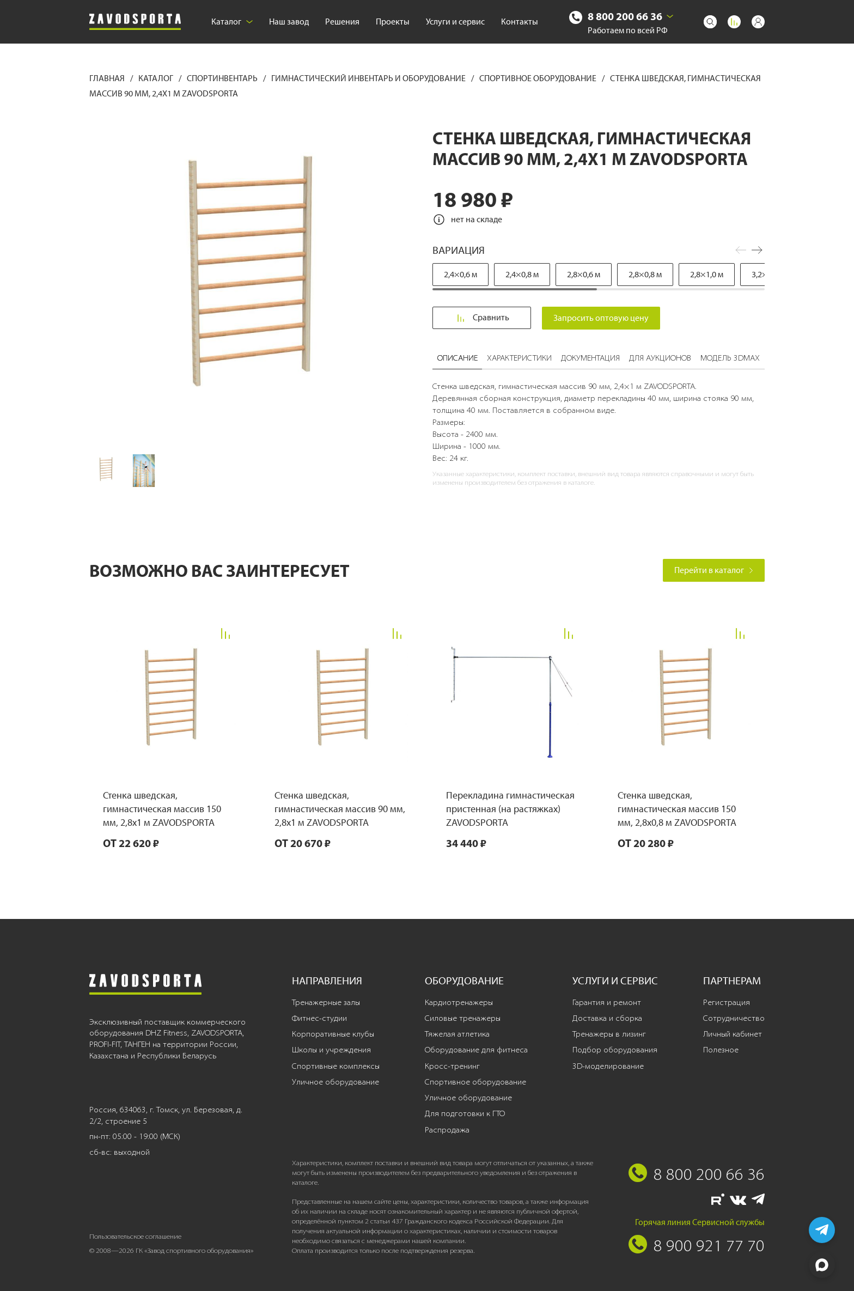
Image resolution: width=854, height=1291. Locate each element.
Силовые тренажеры (463, 1018)
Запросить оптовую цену (602, 318)
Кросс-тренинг (452, 1066)
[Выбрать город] (670, 16)
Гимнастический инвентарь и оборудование (369, 78)
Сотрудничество (734, 1018)
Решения (342, 21)
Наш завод (289, 21)
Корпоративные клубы (333, 1034)
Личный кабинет (732, 1034)
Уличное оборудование (335, 1081)
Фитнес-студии (319, 1018)
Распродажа (447, 1129)
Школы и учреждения (331, 1049)
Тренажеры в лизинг (609, 1034)
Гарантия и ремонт (606, 1002)
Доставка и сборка (607, 1018)
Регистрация (726, 1002)
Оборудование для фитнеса (476, 1049)
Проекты (393, 21)
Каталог (232, 21)
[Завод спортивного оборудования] (135, 22)
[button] (757, 250)
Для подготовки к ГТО (465, 1113)
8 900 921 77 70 (709, 1245)
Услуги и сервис (455, 21)
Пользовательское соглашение (135, 1236)
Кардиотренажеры (459, 1002)
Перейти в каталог (713, 570)
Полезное (721, 1049)
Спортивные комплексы (336, 1066)
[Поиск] (710, 21)
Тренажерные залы (326, 1002)
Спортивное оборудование (538, 78)
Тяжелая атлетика (457, 1034)
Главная (107, 78)
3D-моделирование (608, 1066)
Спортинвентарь (223, 78)
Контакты (519, 21)
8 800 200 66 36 (625, 16)
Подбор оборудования (614, 1049)
